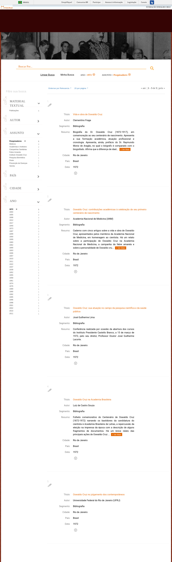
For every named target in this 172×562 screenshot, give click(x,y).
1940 (11, 226)
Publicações (14, 111)
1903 (11, 250)
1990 (11, 292)
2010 (11, 311)
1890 (11, 248)
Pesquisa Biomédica (17, 158)
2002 (11, 308)
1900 (11, 237)
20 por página (81, 88)
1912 (11, 220)
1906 (11, 253)
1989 (11, 289)
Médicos (12, 144)
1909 (11, 239)
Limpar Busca (47, 75)
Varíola (12, 166)
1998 (11, 303)
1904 (11, 212)
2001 (11, 305)
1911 (11, 261)
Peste (11, 160)
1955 (11, 275)
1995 (11, 297)
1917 (11, 223)
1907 (11, 256)
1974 (11, 283)
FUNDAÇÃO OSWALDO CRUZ (158, 7)
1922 (11, 264)
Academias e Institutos (18, 147)
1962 (11, 245)
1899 (11, 234)
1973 (11, 228)
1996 (11, 300)
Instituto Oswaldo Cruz (18, 155)
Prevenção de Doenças (18, 163)
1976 (11, 286)
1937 (11, 267)
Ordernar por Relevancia (60, 88)
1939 (11, 270)
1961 (11, 281)
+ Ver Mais (125, 149)
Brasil (26, 2)
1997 (11, 231)
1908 (11, 217)
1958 (11, 278)
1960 (11, 242)
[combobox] (86, 68)
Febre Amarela (15, 152)
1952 (11, 272)
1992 (11, 294)
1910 (11, 259)
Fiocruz (8, 7)
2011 (11, 314)
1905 (11, 215)
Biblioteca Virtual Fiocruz (76, 22)
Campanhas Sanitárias (18, 149)
